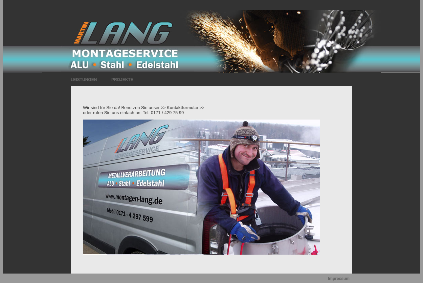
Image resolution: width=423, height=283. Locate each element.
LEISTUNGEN (84, 79)
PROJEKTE (122, 79)
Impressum (339, 278)
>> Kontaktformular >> (182, 107)
